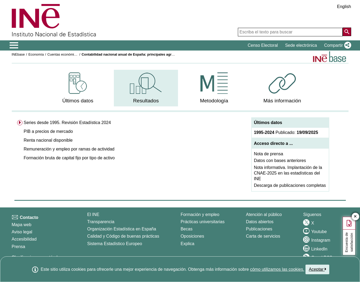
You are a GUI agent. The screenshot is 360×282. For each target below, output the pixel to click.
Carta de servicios (263, 236)
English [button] (344, 6)
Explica (188, 243)
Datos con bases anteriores (280, 160)
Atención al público (264, 214)
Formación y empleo (200, 214)
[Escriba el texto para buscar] (290, 32)
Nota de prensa (268, 154)
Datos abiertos (259, 221)
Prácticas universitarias (203, 221)
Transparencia (100, 221)
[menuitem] (78, 88)
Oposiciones (192, 236)
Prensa (18, 246)
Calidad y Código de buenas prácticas (123, 236)
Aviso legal (22, 232)
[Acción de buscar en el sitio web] (347, 32)
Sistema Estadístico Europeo (114, 243)
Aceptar (317, 269)
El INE (93, 214)
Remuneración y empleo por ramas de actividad (69, 149)
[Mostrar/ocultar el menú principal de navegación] (14, 45)
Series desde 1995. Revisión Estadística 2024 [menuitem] (67, 122)
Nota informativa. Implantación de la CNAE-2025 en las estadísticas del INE (288, 173)
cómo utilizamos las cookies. (277, 269)
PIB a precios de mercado (48, 131)
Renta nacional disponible (48, 140)
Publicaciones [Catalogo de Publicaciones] (259, 229)
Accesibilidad (24, 239)
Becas (186, 229)
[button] (336, 45)
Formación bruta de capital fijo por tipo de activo (69, 158)
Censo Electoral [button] (263, 45)
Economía (36, 54)
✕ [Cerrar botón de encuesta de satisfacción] (355, 216)
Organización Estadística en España (121, 229)
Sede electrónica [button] (301, 45)
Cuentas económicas (63, 54)
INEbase (18, 54)
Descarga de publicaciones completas (290, 185)
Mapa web (22, 224)
